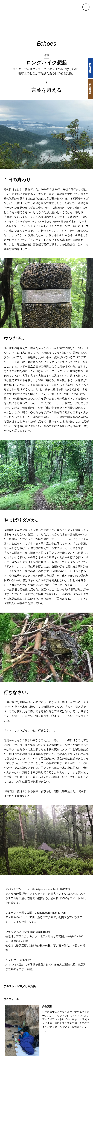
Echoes (46, 43)
